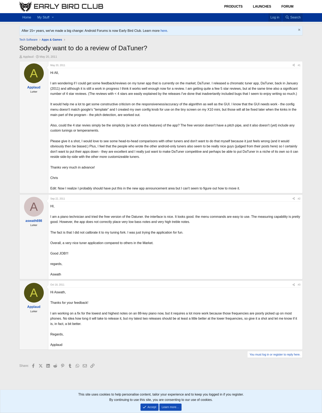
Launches (262, 6)
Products (233, 6)
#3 (299, 284)
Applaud (28, 56)
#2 (299, 198)
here (164, 30)
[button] (53, 17)
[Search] (293, 17)
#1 (299, 65)
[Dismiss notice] (298, 30)
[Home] (262, 14)
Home (26, 17)
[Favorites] (266, 14)
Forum (287, 6)
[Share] (293, 65)
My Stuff (43, 17)
